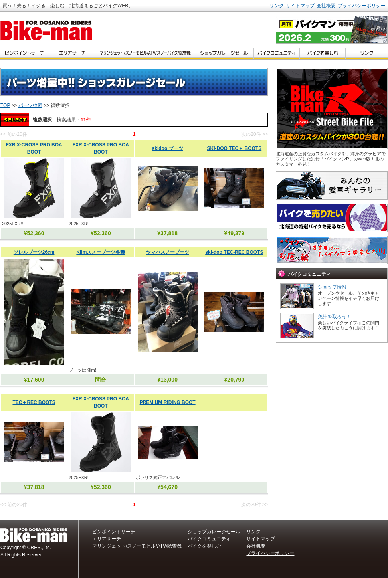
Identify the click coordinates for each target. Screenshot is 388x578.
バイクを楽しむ (204, 546)
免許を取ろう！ (334, 316)
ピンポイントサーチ (113, 531)
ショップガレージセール (214, 531)
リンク (276, 5)
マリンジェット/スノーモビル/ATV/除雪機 (137, 546)
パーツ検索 (30, 105)
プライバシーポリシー (362, 5)
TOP (5, 105)
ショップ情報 (332, 287)
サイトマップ (300, 5)
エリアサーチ (106, 539)
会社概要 (326, 5)
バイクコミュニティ (209, 539)
